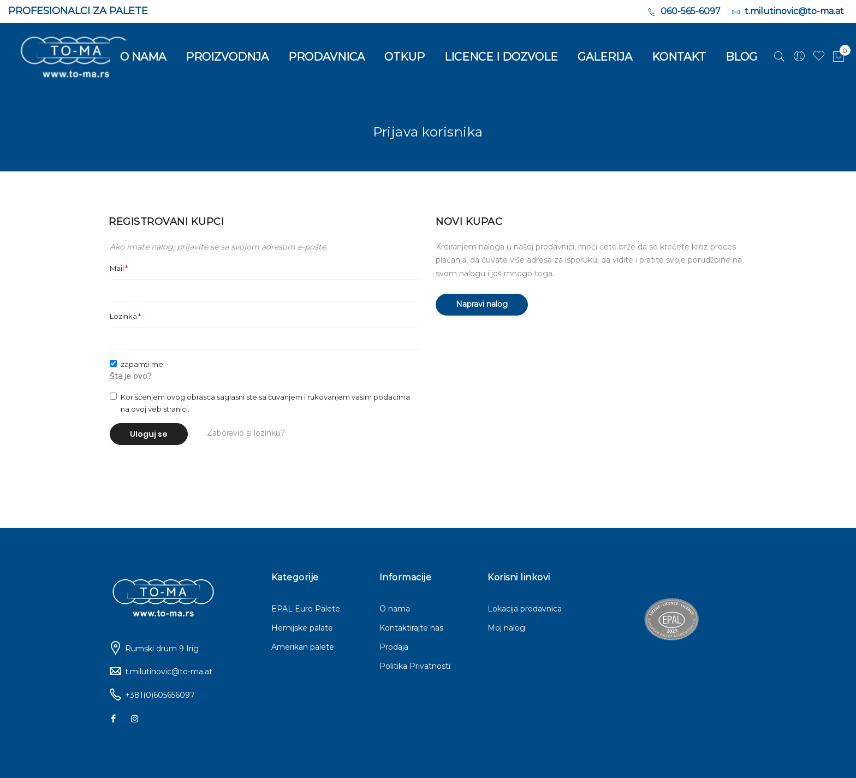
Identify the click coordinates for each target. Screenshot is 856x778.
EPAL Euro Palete (305, 609)
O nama (394, 609)
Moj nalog (506, 628)
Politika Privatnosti (414, 666)
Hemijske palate (302, 628)
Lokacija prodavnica (525, 609)
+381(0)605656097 (160, 695)
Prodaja (393, 647)
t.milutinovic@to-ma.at (168, 671)
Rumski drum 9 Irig (162, 649)
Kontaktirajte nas (411, 628)
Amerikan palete (302, 647)
